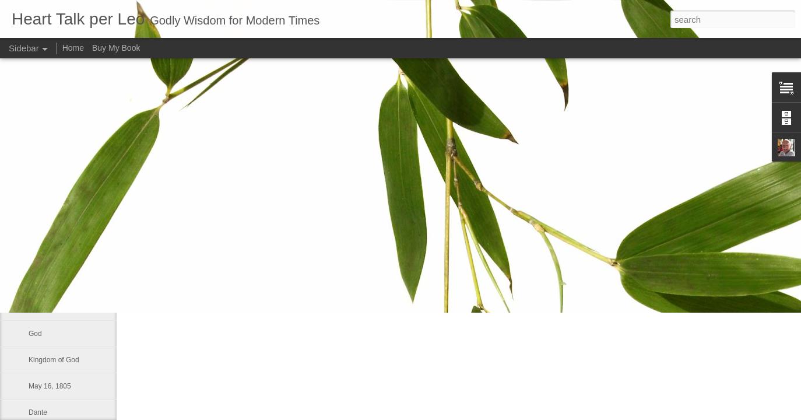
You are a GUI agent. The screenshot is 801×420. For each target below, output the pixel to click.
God (35, 334)
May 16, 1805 (50, 386)
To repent (43, 281)
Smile (37, 229)
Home (73, 47)
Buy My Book (116, 47)
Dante (38, 412)
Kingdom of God (54, 360)
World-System (50, 307)
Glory (37, 255)
